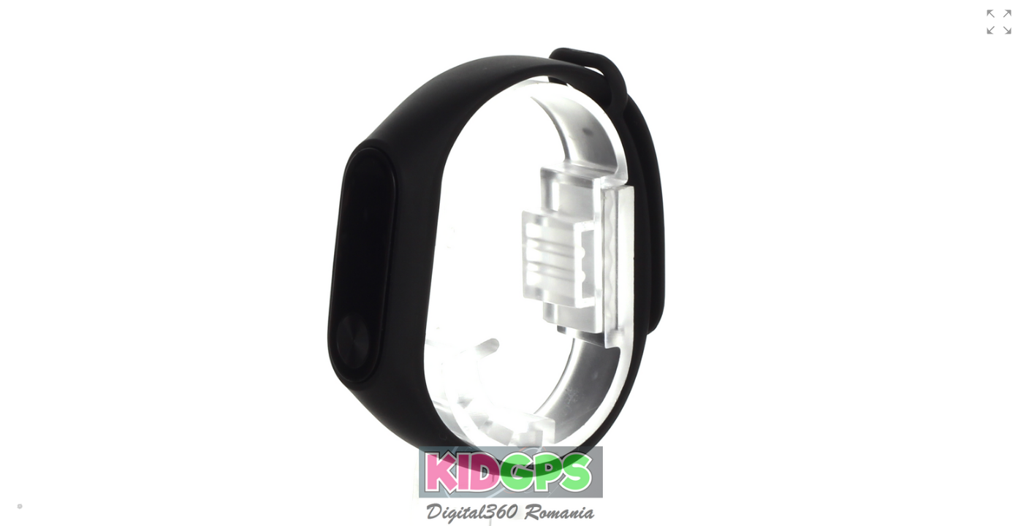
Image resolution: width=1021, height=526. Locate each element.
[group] (510, 263)
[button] (999, 22)
